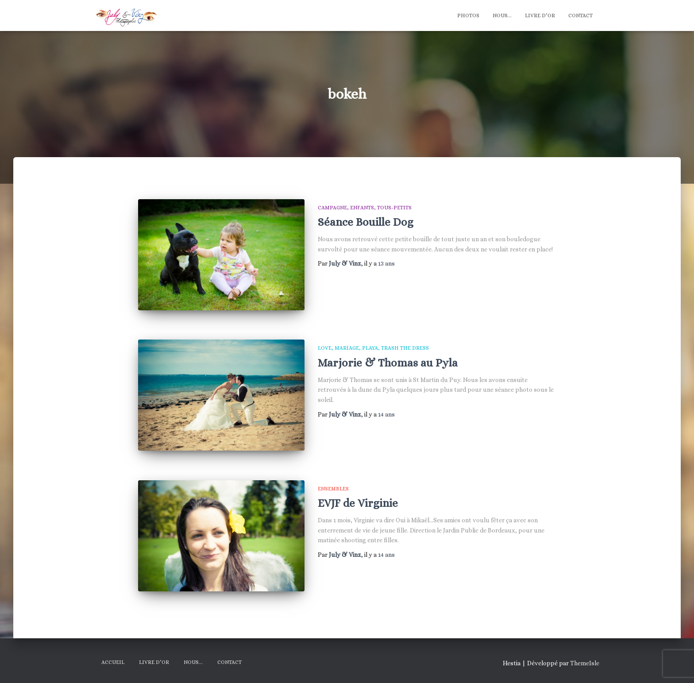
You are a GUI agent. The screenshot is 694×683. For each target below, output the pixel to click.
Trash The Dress (405, 348)
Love (325, 348)
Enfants (362, 208)
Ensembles (333, 489)
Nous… (502, 15)
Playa (370, 348)
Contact (580, 15)
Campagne (332, 208)
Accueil (112, 662)
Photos (468, 15)
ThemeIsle (584, 663)
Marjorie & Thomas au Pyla (388, 362)
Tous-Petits (394, 208)
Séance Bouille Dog (365, 222)
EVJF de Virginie (358, 503)
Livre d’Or (540, 15)
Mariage (347, 348)
